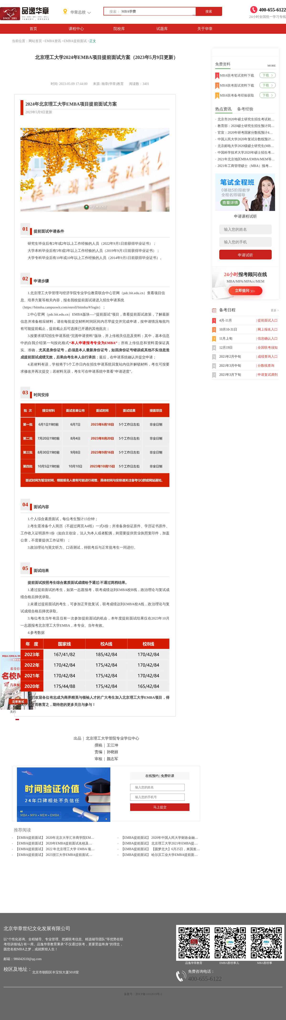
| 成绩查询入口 (267, 356)
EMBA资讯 (53, 41)
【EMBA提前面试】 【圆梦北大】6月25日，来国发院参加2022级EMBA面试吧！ (180, 849)
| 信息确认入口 (267, 338)
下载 (267, 75)
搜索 (208, 11)
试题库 (162, 29)
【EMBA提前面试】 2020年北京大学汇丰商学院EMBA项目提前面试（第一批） (73, 837)
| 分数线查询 (265, 365)
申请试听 (245, 255)
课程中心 (76, 29)
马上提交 (160, 807)
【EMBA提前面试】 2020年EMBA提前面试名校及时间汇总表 (60, 843)
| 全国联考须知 (267, 347)
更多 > (275, 310)
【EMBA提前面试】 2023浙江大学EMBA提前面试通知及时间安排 (63, 855)
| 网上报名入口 (267, 329)
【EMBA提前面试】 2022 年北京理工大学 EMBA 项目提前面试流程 (64, 849)
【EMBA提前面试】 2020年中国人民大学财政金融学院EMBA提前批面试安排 (177, 837)
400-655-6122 (205, 979)
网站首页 (35, 41)
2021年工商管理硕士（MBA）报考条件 (246, 166)
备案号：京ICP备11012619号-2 (143, 994)
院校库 (119, 29)
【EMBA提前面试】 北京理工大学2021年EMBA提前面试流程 (166, 843)
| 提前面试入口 (267, 320)
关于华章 (205, 29)
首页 (33, 29)
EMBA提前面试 (75, 41)
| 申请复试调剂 (267, 374)
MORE (271, 65)
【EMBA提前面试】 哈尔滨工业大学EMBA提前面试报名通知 (166, 855)
